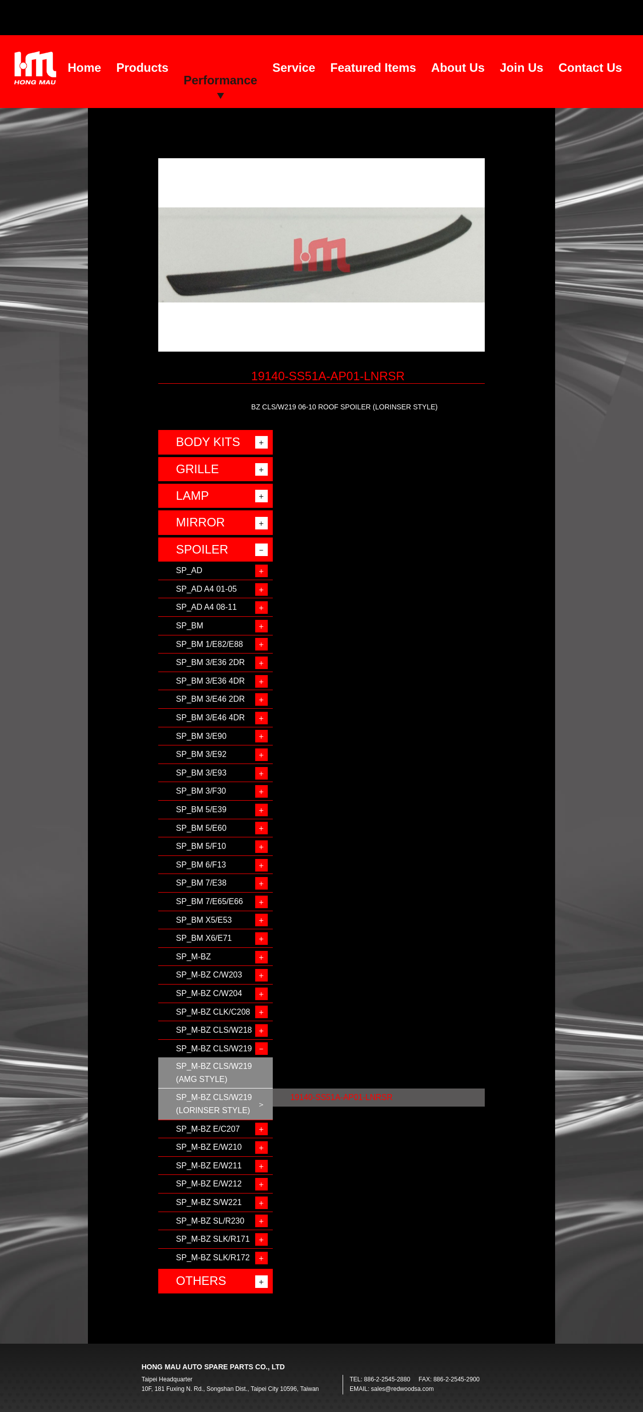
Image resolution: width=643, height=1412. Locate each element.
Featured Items (373, 67)
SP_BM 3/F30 (201, 791)
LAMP (192, 495)
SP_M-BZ (193, 956)
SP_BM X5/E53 (204, 920)
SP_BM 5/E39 (201, 809)
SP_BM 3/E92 (201, 754)
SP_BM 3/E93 (201, 773)
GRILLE (197, 469)
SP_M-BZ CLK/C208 (213, 1012)
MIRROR (200, 522)
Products (142, 67)
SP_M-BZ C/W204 (209, 993)
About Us (458, 67)
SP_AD (189, 570)
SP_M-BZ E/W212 (209, 1183)
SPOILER (202, 549)
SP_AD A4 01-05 (206, 589)
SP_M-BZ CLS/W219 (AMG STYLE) (214, 1072)
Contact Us (590, 67)
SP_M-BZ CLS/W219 (214, 1048)
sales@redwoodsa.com (402, 1388)
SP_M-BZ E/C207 (208, 1129)
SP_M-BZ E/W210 (209, 1147)
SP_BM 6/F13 (201, 864)
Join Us (522, 67)
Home (84, 67)
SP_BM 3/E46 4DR (210, 717)
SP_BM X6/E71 (204, 938)
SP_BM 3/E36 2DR (210, 662)
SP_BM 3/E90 (201, 736)
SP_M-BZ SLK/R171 (213, 1239)
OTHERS (201, 1280)
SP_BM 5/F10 (201, 846)
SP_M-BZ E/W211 (209, 1165)
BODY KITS (208, 442)
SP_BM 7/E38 (201, 883)
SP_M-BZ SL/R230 (210, 1221)
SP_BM (189, 625)
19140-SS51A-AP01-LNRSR (341, 1097)
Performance (220, 80)
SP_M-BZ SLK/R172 (213, 1257)
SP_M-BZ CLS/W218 (214, 1030)
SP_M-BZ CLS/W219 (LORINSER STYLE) (214, 1104)
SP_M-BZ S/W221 (209, 1202)
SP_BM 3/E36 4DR (210, 681)
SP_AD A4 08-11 (206, 607)
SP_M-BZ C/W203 (209, 974)
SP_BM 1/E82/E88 (209, 644)
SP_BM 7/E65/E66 (209, 901)
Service (293, 67)
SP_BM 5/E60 (201, 828)
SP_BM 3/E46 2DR (210, 699)
